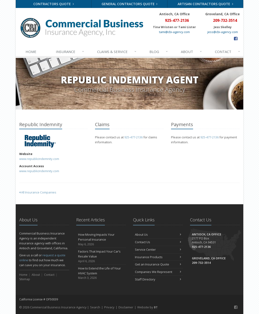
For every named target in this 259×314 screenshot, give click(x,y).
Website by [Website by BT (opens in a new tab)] (147, 307)
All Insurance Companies (37, 192)
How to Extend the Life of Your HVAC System (101, 273)
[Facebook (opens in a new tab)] (235, 38)
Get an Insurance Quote (158, 264)
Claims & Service (117, 51)
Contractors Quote (53, 4)
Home (31, 51)
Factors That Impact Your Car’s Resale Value (101, 256)
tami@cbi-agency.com (174, 32)
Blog (158, 51)
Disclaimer (125, 307)
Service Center (158, 249)
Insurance (70, 51)
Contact (228, 51)
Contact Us (158, 242)
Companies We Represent (158, 272)
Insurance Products (158, 257)
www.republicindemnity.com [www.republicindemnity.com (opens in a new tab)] (39, 159)
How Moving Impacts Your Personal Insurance (101, 239)
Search (95, 307)
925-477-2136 (133, 137)
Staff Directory (158, 279)
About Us (158, 234)
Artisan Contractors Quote (205, 4)
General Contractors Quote (130, 4)
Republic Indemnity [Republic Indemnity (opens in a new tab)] (40, 141)
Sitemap (24, 279)
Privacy (109, 307)
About (191, 51)
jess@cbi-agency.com (222, 32)
